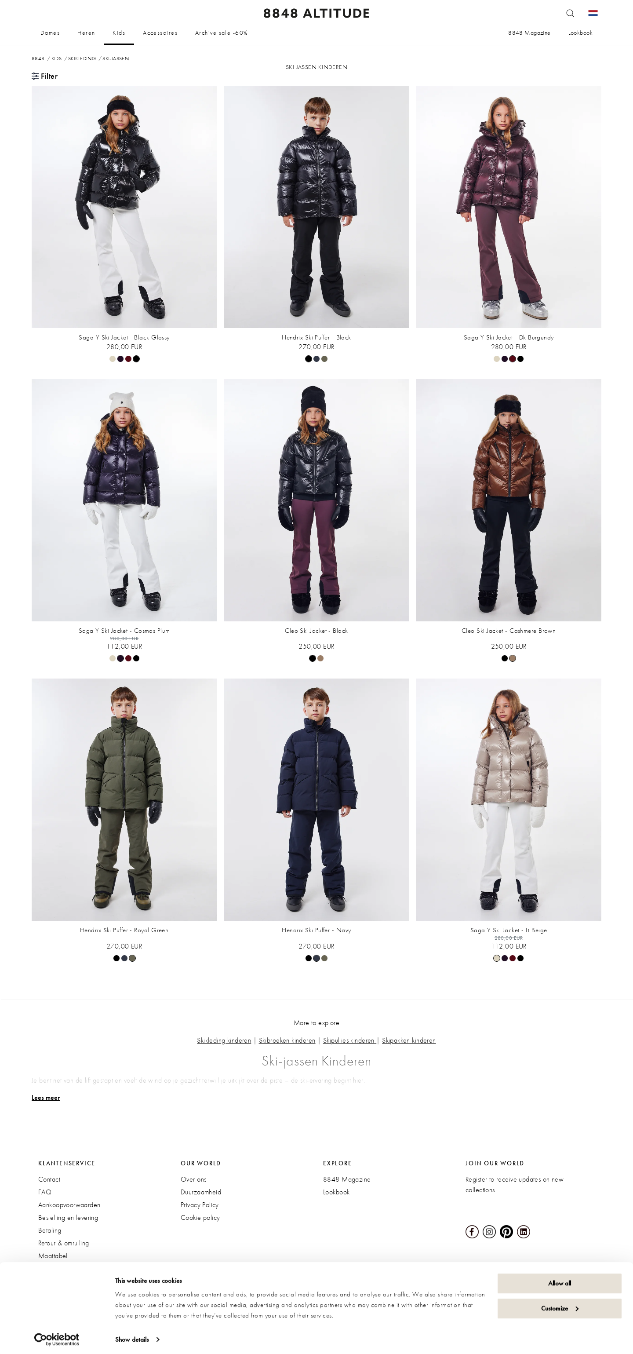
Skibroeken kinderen (287, 1040)
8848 (38, 58)
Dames (50, 32)
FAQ (44, 1192)
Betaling (49, 1230)
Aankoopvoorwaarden (69, 1204)
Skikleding (82, 58)
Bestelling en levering (68, 1217)
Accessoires (160, 32)
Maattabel (53, 1255)
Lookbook (580, 32)
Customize (559, 1305)
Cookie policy (200, 1217)
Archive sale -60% (221, 32)
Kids (119, 32)
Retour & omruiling (63, 1243)
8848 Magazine (529, 32)
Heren (86, 32)
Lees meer (46, 1097)
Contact (49, 1179)
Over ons (193, 1179)
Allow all (559, 1280)
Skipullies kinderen (349, 1040)
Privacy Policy (200, 1204)
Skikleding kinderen (224, 1040)
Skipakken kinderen (409, 1040)
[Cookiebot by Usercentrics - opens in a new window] (56, 1336)
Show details (132, 1336)
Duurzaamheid (201, 1192)
